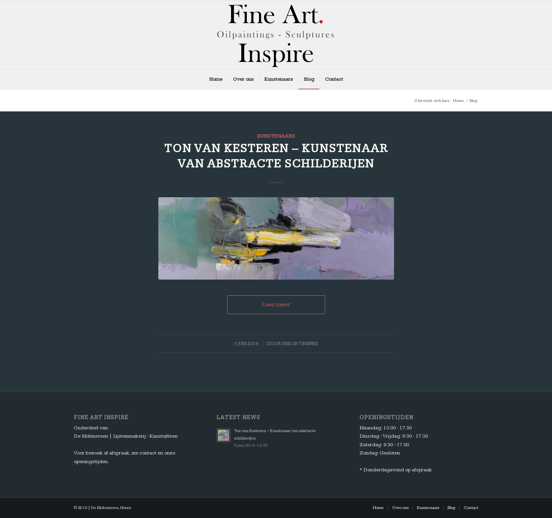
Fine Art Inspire (300, 344)
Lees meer (276, 304)
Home (458, 100)
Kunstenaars (276, 136)
